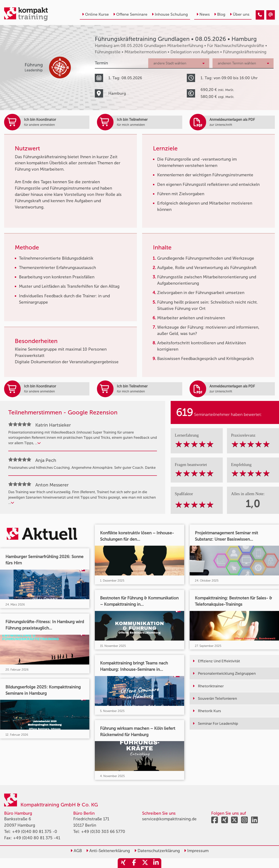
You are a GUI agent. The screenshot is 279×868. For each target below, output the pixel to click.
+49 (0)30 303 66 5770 (103, 831)
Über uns (239, 14)
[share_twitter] (145, 863)
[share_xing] (123, 863)
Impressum (196, 850)
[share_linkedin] (155, 863)
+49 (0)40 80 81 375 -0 (34, 831)
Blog (219, 14)
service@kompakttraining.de (169, 818)
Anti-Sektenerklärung (108, 850)
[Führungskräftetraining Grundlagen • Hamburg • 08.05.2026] (260, 15)
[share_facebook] (134, 863)
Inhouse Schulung (170, 14)
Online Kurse (95, 14)
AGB (76, 850)
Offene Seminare (130, 14)
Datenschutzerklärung (157, 850)
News (203, 14)
